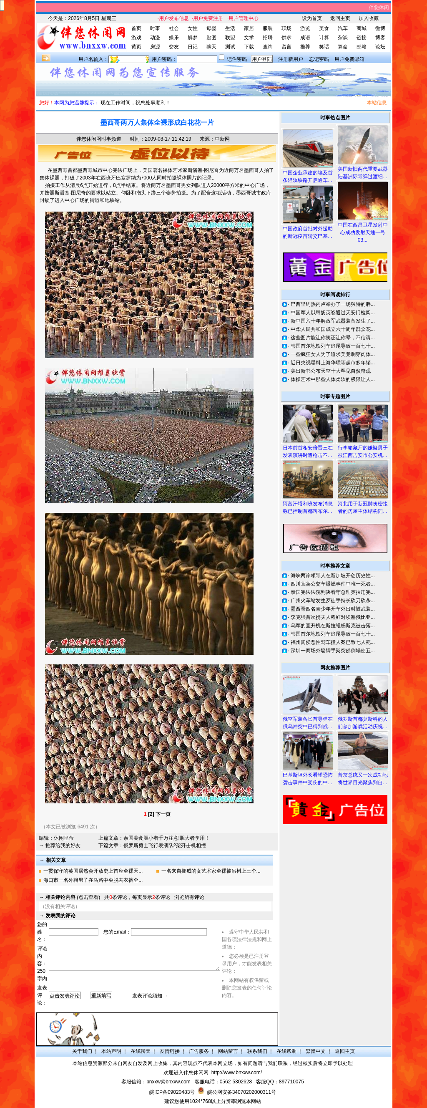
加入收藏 (369, 18)
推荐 (305, 47)
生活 (230, 28)
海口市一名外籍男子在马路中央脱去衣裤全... (93, 880)
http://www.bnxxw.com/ (236, 1072)
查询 (268, 47)
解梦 (193, 37)
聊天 (211, 47)
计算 (324, 37)
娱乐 (174, 37)
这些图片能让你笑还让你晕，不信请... (333, 338)
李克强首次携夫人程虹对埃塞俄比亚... (333, 617)
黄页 (136, 47)
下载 (249, 47)
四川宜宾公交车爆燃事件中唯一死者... (333, 584)
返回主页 (340, 18)
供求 (286, 37)
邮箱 (362, 47)
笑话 (324, 47)
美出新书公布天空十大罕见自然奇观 (331, 371)
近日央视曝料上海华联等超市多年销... (333, 363)
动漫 (155, 37)
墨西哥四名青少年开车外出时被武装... (333, 609)
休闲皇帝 (64, 838)
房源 (155, 47)
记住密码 (237, 59)
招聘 (268, 37)
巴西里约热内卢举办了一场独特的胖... (333, 304)
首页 (136, 28)
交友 (174, 47)
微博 (380, 28)
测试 (230, 47)
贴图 (211, 37)
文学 (249, 37)
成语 (305, 37)
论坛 (380, 47)
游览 (305, 28)
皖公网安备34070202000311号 (241, 1092)
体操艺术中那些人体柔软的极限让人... (333, 379)
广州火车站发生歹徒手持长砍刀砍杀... (333, 600)
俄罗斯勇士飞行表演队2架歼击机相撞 (164, 845)
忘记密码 (319, 59)
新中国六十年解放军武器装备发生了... (333, 321)
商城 (362, 28)
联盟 (230, 37)
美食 (324, 28)
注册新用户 (290, 59)
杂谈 (343, 37)
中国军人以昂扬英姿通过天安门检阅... (333, 312)
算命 (343, 47)
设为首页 (312, 18)
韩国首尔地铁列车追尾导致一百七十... (333, 346)
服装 (268, 28)
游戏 (136, 37)
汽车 (343, 28)
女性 (193, 28)
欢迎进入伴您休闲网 (185, 1072)
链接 (362, 37)
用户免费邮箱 (349, 59)
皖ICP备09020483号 (172, 1092)
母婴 (211, 28)
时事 (155, 28)
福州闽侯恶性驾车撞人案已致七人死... (333, 642)
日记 (193, 47)
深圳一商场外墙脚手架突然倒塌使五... (333, 651)
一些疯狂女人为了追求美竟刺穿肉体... (333, 354)
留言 (286, 47)
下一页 (163, 814)
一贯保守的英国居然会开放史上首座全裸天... (93, 871)
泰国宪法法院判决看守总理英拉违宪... (333, 592)
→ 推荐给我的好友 (59, 845)
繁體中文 (316, 1051)
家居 (249, 28)
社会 (174, 28)
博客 (380, 37)
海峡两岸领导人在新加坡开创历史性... (333, 575)
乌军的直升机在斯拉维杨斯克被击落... (333, 625)
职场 (286, 28)
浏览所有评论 (189, 897)
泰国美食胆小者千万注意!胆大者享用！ (166, 838)
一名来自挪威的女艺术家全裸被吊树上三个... (211, 871)
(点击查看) (72, 897)
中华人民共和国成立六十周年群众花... (333, 329)
